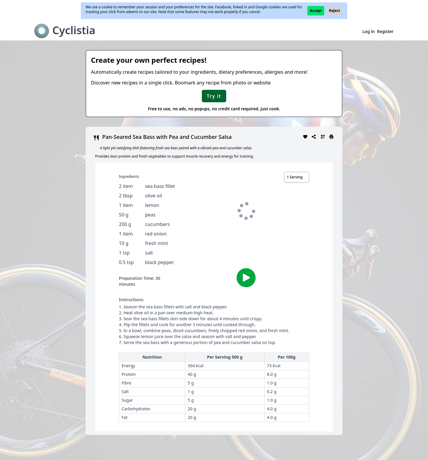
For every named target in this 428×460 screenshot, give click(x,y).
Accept (316, 10)
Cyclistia (73, 30)
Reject (334, 10)
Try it (214, 96)
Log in (369, 31)
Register (385, 31)
